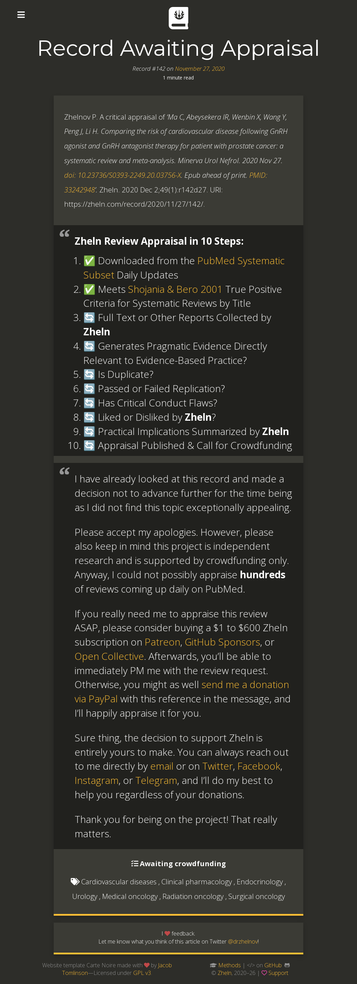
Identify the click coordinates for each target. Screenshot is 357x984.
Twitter (217, 765)
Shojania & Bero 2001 (175, 289)
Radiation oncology (192, 896)
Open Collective (109, 656)
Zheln (224, 973)
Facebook (258, 765)
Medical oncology (130, 896)
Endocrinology (260, 881)
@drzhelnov (243, 941)
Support (278, 973)
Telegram (156, 780)
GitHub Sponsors (222, 641)
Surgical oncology (256, 896)
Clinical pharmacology (196, 881)
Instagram (97, 780)
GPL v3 (142, 973)
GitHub (273, 965)
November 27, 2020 (200, 68)
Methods (229, 965)
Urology (84, 896)
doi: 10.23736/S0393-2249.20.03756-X (122, 175)
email (162, 765)
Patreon (162, 641)
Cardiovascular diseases (119, 881)
